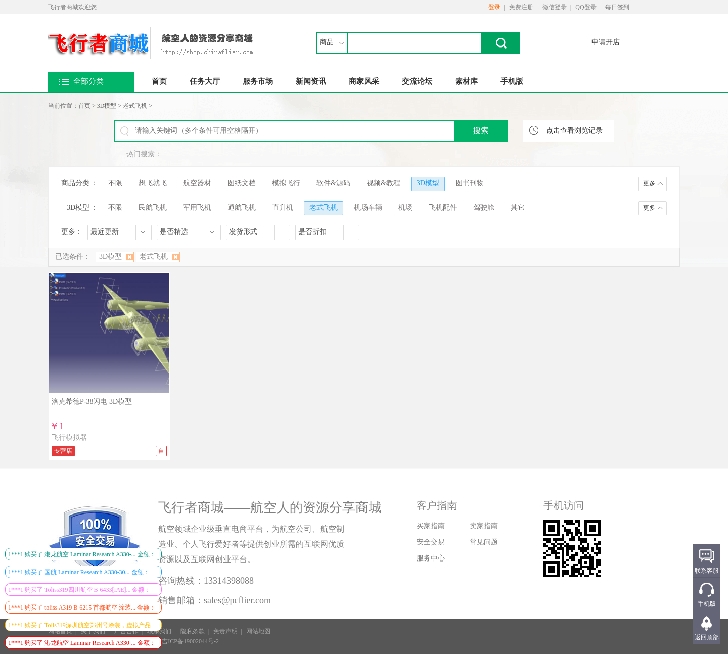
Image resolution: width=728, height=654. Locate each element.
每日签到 (617, 7)
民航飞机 (153, 207)
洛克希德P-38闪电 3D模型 (92, 401)
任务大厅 (205, 81)
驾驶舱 (483, 207)
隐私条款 (192, 631)
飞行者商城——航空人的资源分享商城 (270, 507)
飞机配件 (443, 207)
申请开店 (606, 42)
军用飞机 (197, 207)
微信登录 (554, 7)
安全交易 (431, 542)
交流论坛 (417, 81)
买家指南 (431, 526)
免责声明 (225, 631)
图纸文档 (242, 183)
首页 (159, 81)
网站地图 (258, 631)
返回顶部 (707, 637)
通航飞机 (242, 207)
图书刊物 (470, 183)
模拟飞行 (286, 183)
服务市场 (258, 81)
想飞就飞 (153, 183)
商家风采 (364, 81)
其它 (518, 207)
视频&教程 (383, 183)
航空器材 (197, 183)
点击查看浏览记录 (574, 130)
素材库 (466, 81)
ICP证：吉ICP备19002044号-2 (180, 641)
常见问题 (484, 542)
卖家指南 (484, 526)
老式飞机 (135, 105)
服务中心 (431, 558)
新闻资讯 (311, 81)
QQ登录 (585, 7)
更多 (649, 183)
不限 (115, 183)
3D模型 (107, 105)
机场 (405, 207)
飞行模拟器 (69, 437)
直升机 (282, 207)
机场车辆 (368, 207)
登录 (494, 7)
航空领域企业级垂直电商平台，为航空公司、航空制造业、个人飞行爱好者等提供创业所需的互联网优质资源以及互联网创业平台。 (251, 544)
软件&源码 (333, 183)
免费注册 (521, 7)
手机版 (511, 81)
